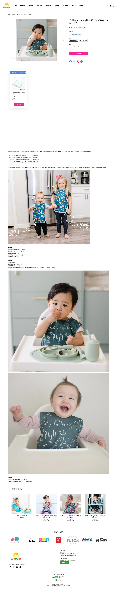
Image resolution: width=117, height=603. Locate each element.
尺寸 (70, 38)
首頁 (16, 5)
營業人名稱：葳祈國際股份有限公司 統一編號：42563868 (58, 585)
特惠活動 (23, 5)
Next (63, 40)
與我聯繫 (81, 5)
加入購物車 (19, 104)
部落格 (74, 5)
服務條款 (54, 584)
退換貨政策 (62, 584)
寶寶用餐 (31, 5)
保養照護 (49, 5)
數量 (70, 44)
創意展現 (58, 5)
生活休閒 (66, 5)
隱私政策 (58, 584)
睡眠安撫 (40, 5)
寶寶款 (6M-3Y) (73, 40)
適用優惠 (71, 31)
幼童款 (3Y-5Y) (83, 40)
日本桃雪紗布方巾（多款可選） (18, 93)
